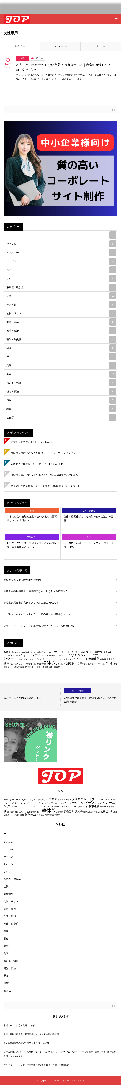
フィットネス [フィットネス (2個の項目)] (17, 659)
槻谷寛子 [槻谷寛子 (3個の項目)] (77, 663)
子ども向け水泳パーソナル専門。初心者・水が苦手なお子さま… (39, 614)
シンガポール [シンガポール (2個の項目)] (14, 655)
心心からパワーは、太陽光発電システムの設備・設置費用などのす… (31, 544)
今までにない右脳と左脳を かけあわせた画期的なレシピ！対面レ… (32, 518)
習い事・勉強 (61, 382)
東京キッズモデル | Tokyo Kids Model (31, 442)
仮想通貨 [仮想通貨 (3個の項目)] (94, 658)
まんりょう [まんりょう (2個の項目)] (43, 652)
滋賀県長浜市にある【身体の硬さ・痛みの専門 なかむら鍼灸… (46, 475)
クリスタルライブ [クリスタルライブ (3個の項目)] (83, 651)
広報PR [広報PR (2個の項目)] (22, 664)
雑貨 (61, 408)
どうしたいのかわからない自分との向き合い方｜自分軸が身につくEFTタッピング (64, 67)
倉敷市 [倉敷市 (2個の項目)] (103, 659)
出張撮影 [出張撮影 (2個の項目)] (110, 659)
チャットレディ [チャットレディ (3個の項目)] (30, 655)
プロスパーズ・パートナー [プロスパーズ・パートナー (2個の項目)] (47, 659)
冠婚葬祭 (61, 304)
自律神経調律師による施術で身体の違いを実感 (88, 518)
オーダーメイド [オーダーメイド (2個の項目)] (64, 652)
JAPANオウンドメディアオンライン (67, 1080)
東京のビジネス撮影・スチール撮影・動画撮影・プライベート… (47, 486)
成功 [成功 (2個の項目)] (28, 664)
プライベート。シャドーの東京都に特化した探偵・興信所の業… (39, 625)
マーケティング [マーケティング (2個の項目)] (66, 659)
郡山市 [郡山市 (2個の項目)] (17, 667)
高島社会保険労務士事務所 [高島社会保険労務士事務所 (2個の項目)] (48, 667)
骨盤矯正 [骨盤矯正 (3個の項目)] (30, 666)
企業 (22, 58)
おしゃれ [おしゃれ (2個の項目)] (34, 652)
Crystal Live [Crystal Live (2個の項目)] (13, 652)
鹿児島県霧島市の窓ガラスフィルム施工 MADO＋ (31, 602)
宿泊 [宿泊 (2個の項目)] (16, 664)
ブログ (61, 278)
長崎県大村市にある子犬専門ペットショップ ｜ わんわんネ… (45, 453)
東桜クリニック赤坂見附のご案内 (22, 579)
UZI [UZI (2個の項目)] (27, 652)
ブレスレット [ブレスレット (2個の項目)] (29, 659)
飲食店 (61, 417)
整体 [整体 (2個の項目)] (39, 664)
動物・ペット (61, 313)
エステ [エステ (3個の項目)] (53, 651)
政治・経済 (61, 330)
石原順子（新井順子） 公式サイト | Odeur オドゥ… (39, 464)
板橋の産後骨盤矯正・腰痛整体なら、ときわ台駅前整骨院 (36, 591)
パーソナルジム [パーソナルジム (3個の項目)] (73, 655)
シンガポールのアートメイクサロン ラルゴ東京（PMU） (89, 544)
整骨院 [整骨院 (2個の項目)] (60, 664)
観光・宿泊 (61, 391)
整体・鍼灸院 (61, 339)
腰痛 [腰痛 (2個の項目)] (115, 664)
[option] (30, 697)
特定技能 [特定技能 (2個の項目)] (98, 664)
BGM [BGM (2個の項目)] (6, 652)
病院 (61, 365)
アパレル (61, 243)
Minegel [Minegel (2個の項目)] (22, 652)
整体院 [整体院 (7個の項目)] (49, 663)
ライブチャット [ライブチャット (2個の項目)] (81, 659)
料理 (61, 348)
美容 (61, 374)
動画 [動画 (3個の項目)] (6, 663)
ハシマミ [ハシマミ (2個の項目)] (45, 655)
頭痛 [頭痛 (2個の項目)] (22, 667)
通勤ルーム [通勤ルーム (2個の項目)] (8, 667)
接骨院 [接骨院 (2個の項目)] (33, 664)
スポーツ (61, 269)
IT (61, 235)
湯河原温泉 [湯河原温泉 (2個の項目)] (88, 664)
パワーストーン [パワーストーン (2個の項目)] (56, 655)
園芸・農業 (61, 322)
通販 (61, 400)
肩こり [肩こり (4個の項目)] (107, 663)
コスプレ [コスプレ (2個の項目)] (99, 652)
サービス (61, 261)
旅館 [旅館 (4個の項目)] (67, 663)
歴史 (61, 356)
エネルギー (61, 252)
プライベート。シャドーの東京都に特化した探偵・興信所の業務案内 (36, 1065)
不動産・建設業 (61, 287)
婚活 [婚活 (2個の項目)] (12, 664)
